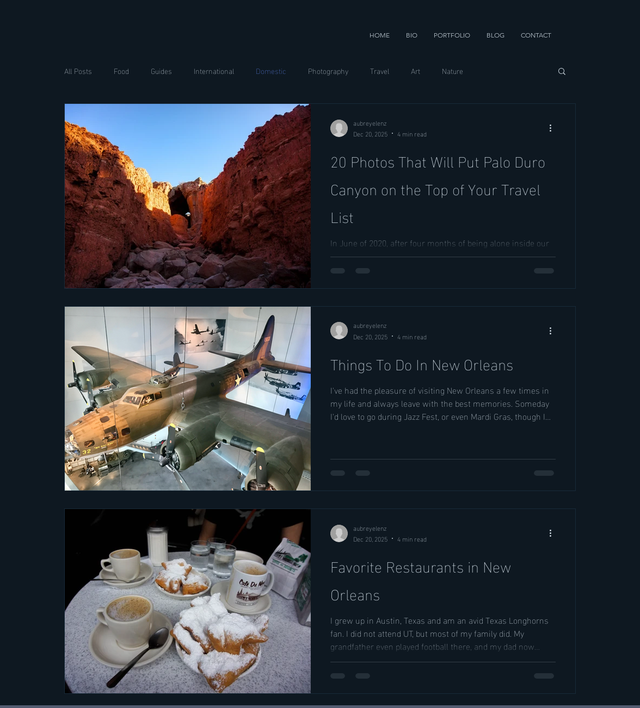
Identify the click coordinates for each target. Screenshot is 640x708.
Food (121, 70)
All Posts (78, 70)
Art (415, 70)
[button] (452, 35)
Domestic (271, 70)
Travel (379, 70)
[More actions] (554, 128)
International (214, 70)
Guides (161, 70)
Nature (452, 70)
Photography (328, 70)
